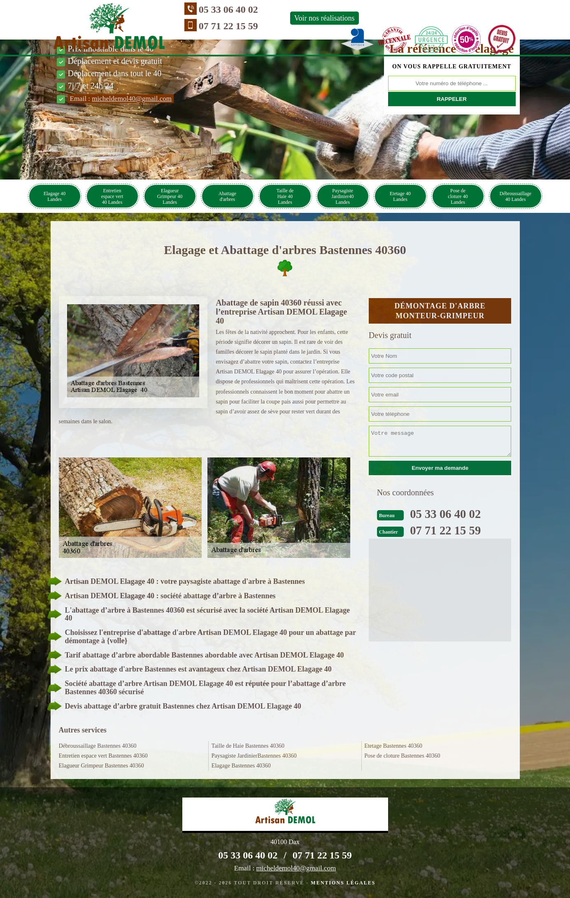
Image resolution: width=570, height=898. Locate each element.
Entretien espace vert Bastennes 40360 (103, 756)
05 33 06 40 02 (191, 9)
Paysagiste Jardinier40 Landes (343, 196)
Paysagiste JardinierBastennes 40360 (254, 756)
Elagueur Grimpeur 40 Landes (170, 196)
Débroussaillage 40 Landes (515, 196)
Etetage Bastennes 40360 (393, 746)
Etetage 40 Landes (400, 196)
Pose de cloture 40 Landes (458, 196)
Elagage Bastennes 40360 (241, 766)
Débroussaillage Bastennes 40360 (98, 746)
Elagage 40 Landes (55, 196)
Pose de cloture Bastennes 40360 (402, 756)
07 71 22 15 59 (191, 26)
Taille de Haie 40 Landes (285, 196)
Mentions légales (343, 883)
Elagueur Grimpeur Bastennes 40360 (101, 766)
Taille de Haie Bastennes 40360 (248, 746)
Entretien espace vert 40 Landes (112, 196)
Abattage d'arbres (227, 196)
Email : (121, 99)
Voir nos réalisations (287, 18)
